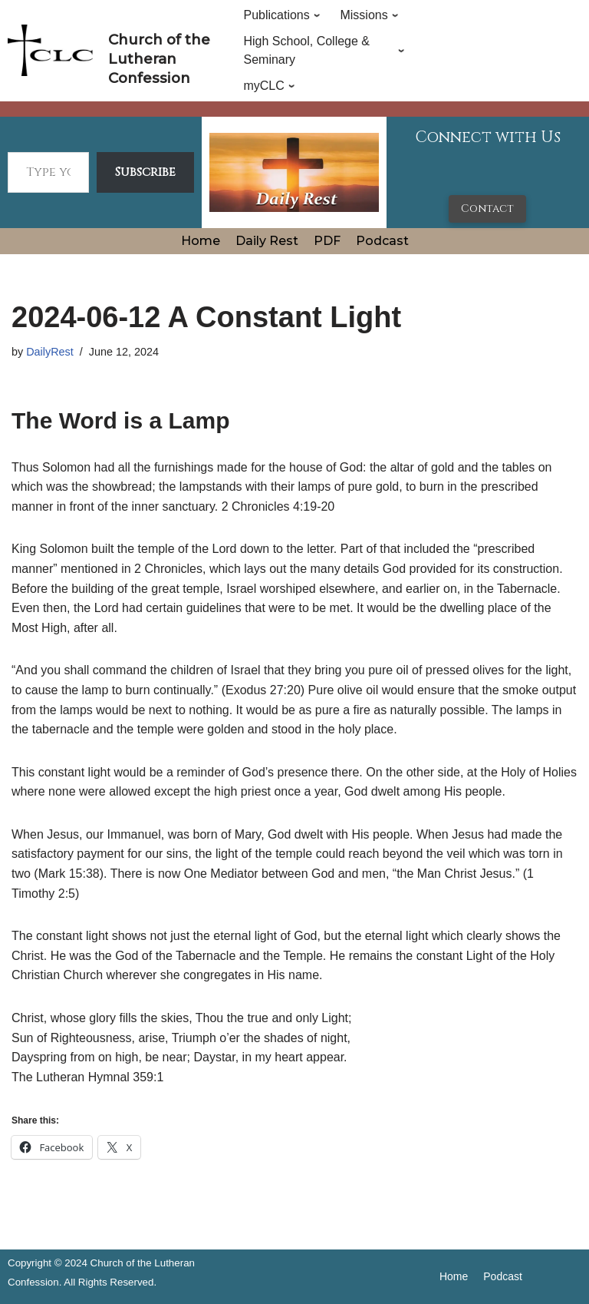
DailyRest (50, 352)
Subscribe (145, 172)
